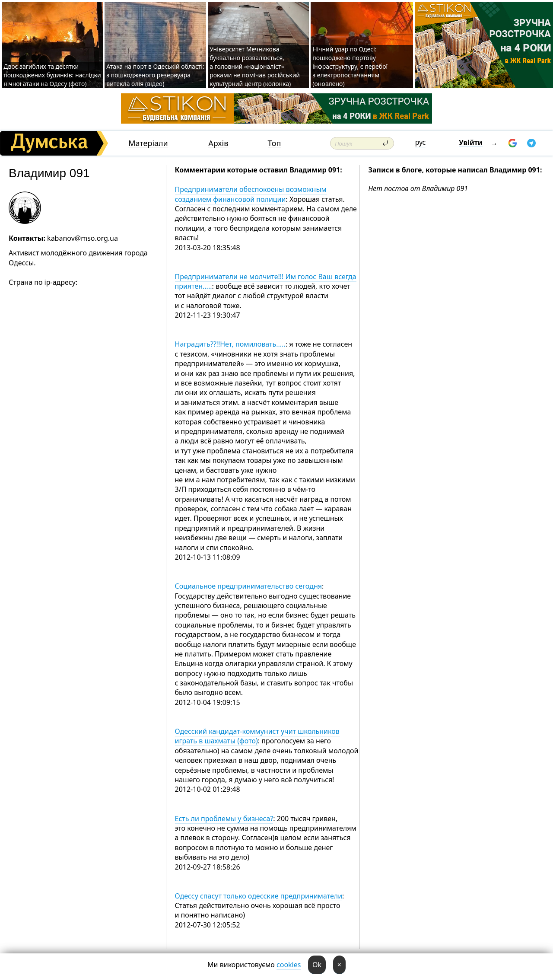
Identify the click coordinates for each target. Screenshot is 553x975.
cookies (288, 964)
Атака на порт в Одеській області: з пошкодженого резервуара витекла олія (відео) (155, 75)
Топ (274, 143)
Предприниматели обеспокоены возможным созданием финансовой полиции (251, 194)
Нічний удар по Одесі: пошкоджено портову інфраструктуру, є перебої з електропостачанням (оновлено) (350, 66)
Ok (316, 964)
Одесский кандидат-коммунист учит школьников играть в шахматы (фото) (257, 736)
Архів (218, 143)
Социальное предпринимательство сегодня (248, 586)
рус (420, 142)
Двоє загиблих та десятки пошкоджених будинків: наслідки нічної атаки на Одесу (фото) (52, 75)
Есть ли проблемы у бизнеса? (224, 818)
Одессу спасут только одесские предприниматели (259, 896)
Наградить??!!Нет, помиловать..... (230, 344)
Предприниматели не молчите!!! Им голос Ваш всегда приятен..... (265, 281)
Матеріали (148, 143)
